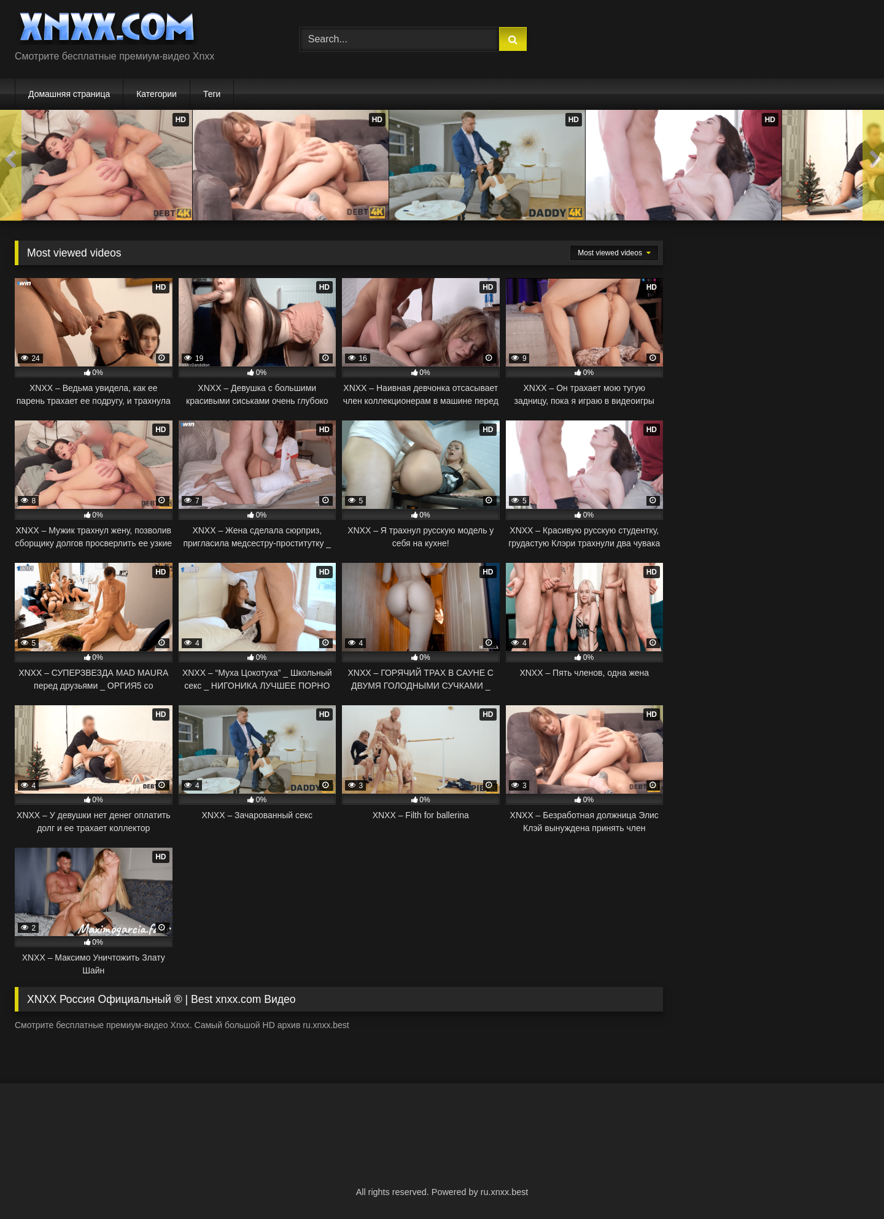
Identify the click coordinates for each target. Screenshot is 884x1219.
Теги (211, 94)
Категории (156, 94)
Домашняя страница (69, 94)
